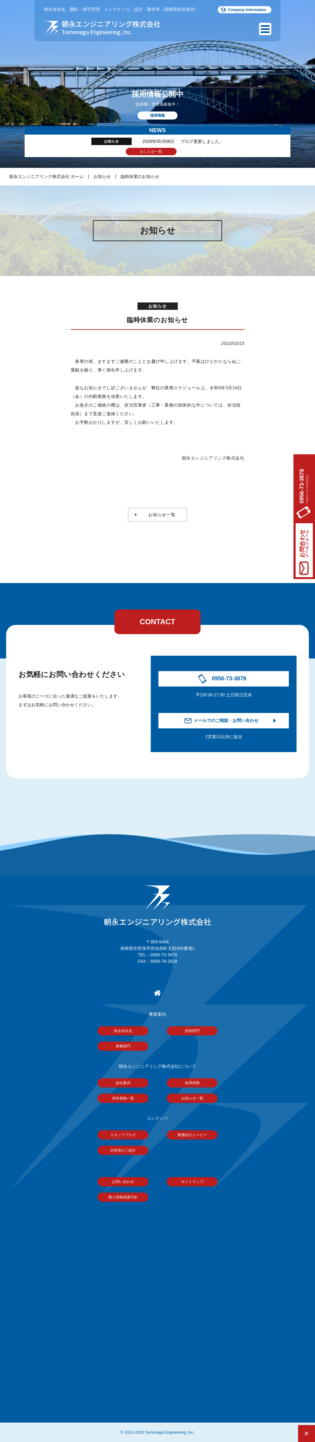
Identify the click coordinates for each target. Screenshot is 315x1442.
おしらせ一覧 (151, 151)
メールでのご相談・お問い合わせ (226, 720)
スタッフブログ (123, 1135)
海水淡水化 (123, 1031)
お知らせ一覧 (160, 514)
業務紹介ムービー (192, 1135)
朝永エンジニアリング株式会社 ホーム (46, 176)
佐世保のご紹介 (123, 1150)
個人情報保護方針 (123, 1197)
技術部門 (192, 1031)
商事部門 (123, 1046)
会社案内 (123, 1083)
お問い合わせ (123, 1182)
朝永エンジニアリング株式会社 (157, 906)
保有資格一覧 (123, 1098)
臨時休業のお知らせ (140, 176)
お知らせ (102, 176)
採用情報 (192, 1083)
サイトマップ (192, 1182)
